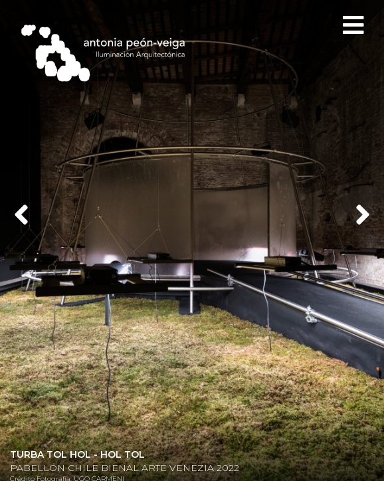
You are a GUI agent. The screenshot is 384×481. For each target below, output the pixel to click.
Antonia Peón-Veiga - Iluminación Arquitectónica (109, 53)
